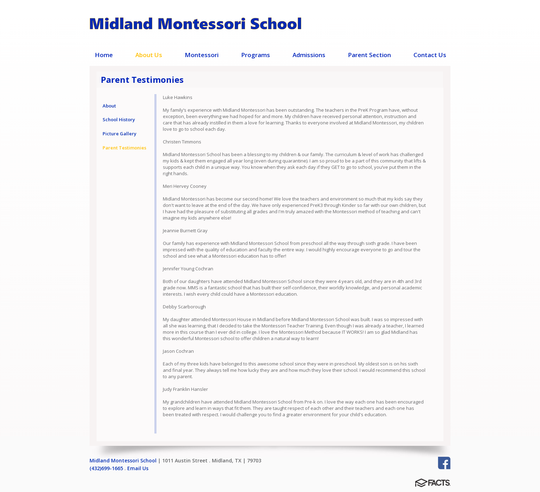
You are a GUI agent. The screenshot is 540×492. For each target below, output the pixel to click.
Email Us (137, 468)
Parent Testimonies (124, 147)
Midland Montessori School (123, 460)
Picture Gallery (119, 133)
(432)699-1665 (106, 468)
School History (119, 119)
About (109, 106)
